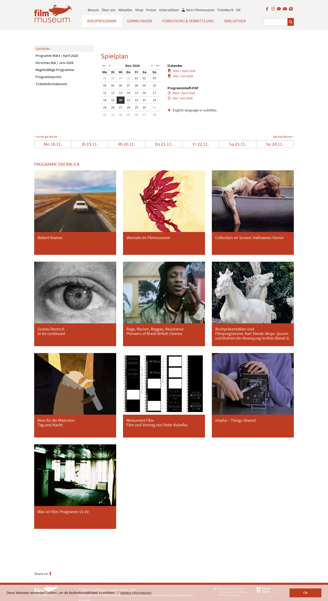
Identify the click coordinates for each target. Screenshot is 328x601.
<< (103, 66)
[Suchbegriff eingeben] (276, 22)
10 (154, 85)
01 (136, 78)
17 (154, 93)
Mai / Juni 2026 (180, 76)
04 (104, 85)
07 (128, 85)
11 (104, 93)
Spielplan (43, 48)
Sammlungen (139, 21)
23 (144, 100)
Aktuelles (125, 10)
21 (128, 100)
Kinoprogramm (101, 21)
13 (120, 93)
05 (112, 85)
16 (144, 93)
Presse (151, 10)
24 (154, 100)
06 (120, 85)
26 (112, 107)
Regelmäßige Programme (55, 69)
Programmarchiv (48, 76)
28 (104, 78)
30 (120, 78)
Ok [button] (305, 593)
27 (120, 107)
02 (144, 78)
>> (157, 66)
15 (136, 93)
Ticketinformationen (51, 84)
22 (136, 100)
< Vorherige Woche (45, 137)
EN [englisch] (238, 10)
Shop (139, 10)
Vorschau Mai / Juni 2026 (55, 62)
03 (154, 78)
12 (112, 93)
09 (144, 85)
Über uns (108, 10)
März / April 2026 (181, 71)
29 (112, 78)
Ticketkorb (225, 10)
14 (128, 93)
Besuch (93, 10)
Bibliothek (235, 21)
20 (120, 100)
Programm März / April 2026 (57, 55)
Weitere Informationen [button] (135, 593)
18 (104, 100)
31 (128, 78)
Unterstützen (169, 10)
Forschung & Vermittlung (188, 21)
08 (136, 85)
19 (112, 100)
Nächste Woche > (283, 137)
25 (104, 107)
